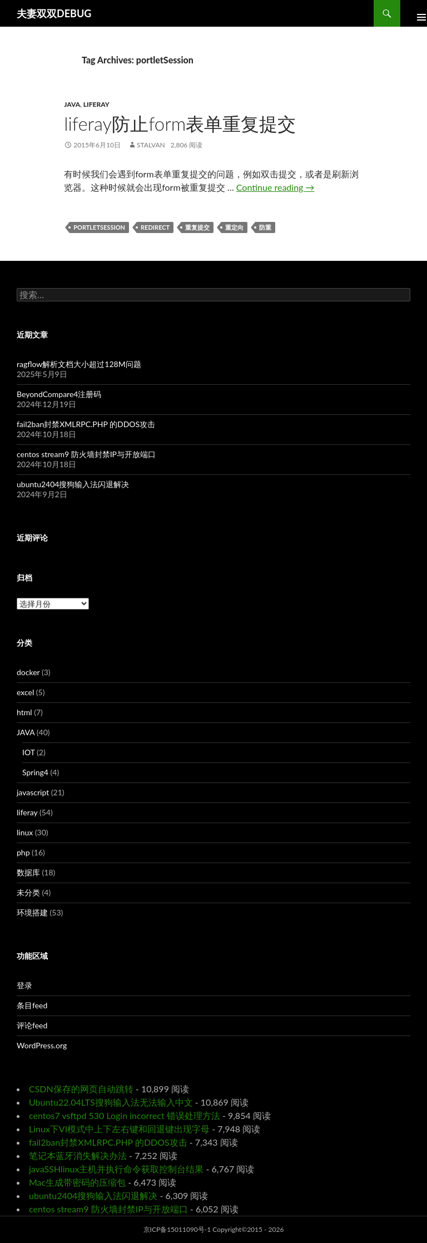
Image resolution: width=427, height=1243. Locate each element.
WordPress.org (42, 1045)
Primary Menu (413, 13)
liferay (96, 104)
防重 (265, 227)
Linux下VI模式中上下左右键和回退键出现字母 (119, 1128)
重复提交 (197, 227)
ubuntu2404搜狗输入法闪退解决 (73, 484)
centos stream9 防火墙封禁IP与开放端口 (86, 454)
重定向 (234, 227)
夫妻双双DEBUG (54, 13)
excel (25, 692)
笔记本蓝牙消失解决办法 (78, 1155)
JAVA (72, 104)
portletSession (99, 227)
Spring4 (35, 772)
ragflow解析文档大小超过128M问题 (79, 364)
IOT (28, 752)
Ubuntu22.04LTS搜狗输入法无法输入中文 (111, 1102)
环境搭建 (32, 912)
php (23, 852)
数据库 (28, 872)
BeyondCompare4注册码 (59, 394)
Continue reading (275, 187)
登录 (24, 985)
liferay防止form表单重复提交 (180, 123)
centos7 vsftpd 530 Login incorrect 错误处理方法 (124, 1115)
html (24, 712)
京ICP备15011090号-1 (177, 1229)
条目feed (32, 1005)
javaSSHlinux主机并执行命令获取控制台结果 (116, 1168)
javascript (33, 792)
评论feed (32, 1025)
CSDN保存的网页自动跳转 (81, 1088)
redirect (155, 227)
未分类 (28, 892)
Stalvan (151, 145)
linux (25, 832)
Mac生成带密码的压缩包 (77, 1182)
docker (28, 672)
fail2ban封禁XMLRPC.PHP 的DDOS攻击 (86, 424)
